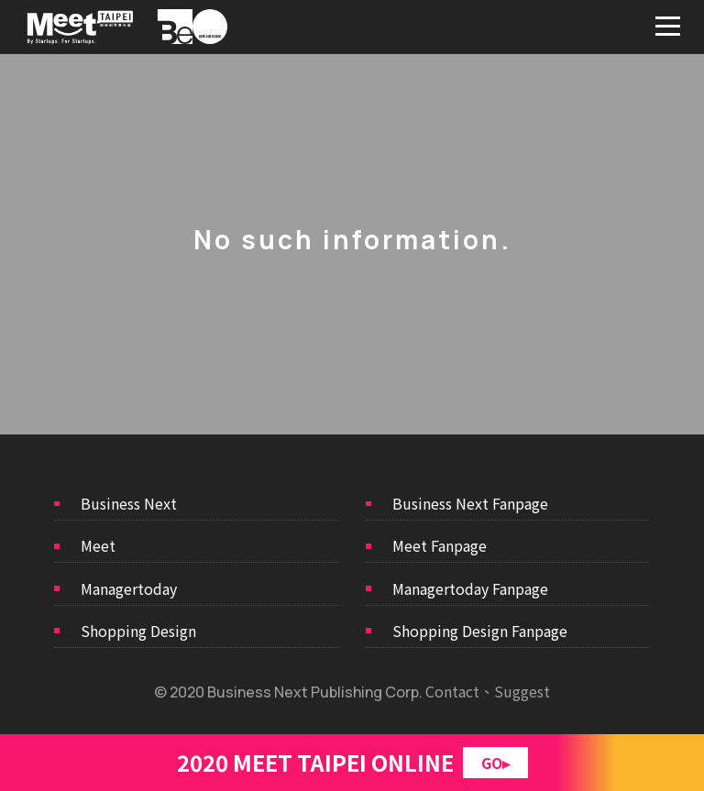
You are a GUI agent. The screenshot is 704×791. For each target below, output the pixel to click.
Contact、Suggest (487, 691)
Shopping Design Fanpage (479, 631)
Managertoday (129, 588)
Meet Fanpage (439, 545)
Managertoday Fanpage (470, 588)
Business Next (129, 503)
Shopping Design (138, 631)
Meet (98, 545)
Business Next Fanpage (470, 503)
